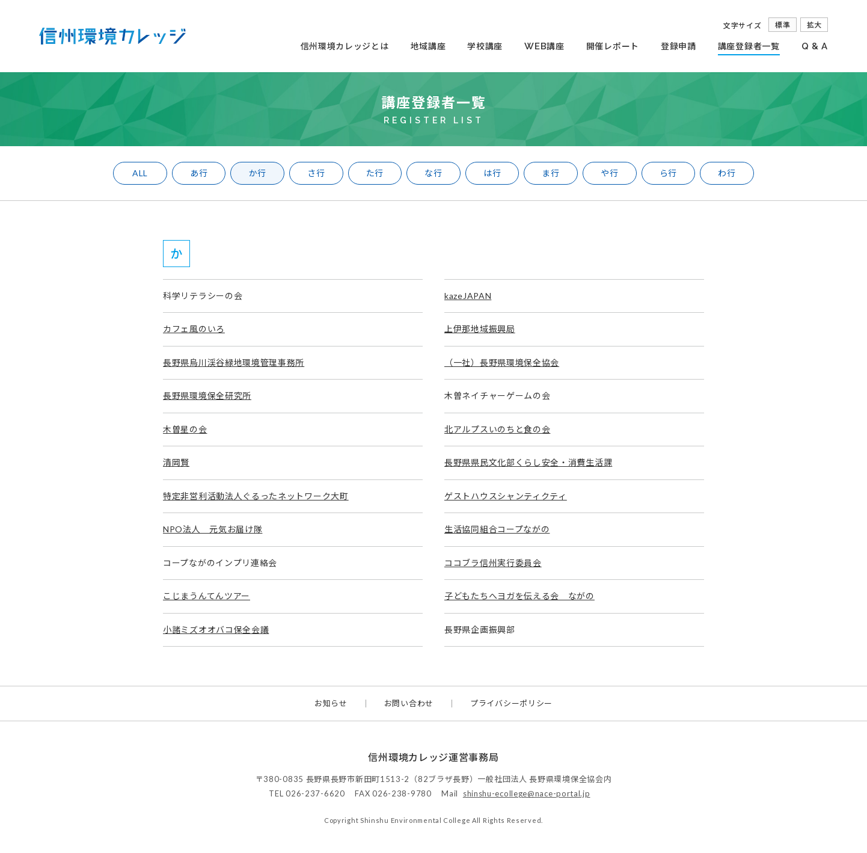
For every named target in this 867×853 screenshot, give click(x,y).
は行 (492, 173)
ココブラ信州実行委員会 (493, 563)
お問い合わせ (408, 703)
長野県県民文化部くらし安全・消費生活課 (528, 462)
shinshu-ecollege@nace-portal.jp (526, 793)
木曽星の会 (185, 429)
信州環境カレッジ (112, 36)
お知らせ (331, 703)
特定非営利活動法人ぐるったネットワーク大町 (256, 496)
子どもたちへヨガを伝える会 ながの (519, 596)
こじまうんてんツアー (206, 596)
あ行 (198, 173)
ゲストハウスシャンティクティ (505, 496)
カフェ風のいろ (194, 329)
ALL (140, 173)
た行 (375, 173)
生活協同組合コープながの (497, 529)
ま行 (550, 173)
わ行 (726, 173)
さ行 (316, 173)
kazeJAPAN (467, 296)
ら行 (668, 173)
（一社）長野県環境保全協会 (501, 362)
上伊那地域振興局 (479, 329)
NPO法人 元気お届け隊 (212, 529)
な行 (433, 173)
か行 (257, 173)
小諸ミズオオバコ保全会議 (216, 629)
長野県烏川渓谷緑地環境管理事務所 (233, 362)
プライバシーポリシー (511, 703)
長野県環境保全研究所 (207, 395)
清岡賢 (176, 462)
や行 (609, 173)
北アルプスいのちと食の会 (497, 429)
